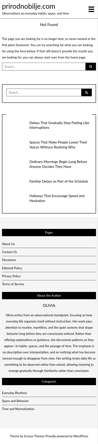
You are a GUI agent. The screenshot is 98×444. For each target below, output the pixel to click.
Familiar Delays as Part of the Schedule (58, 181)
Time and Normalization (18, 409)
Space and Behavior (15, 401)
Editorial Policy (12, 268)
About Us (8, 244)
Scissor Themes (34, 436)
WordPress (80, 436)
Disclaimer (9, 260)
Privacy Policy (11, 276)
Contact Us (9, 252)
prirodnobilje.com (28, 6)
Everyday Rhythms (14, 393)
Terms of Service (13, 284)
